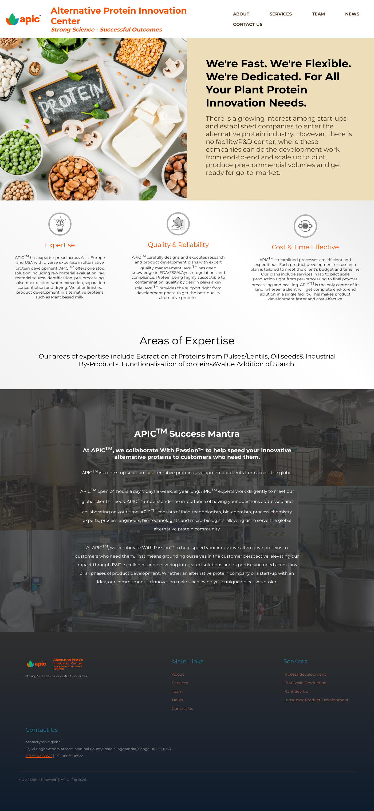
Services (281, 14)
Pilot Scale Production (305, 682)
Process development (305, 674)
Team (318, 14)
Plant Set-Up (296, 691)
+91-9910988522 (38, 756)
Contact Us (247, 24)
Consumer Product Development (316, 700)
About (241, 14)
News (352, 14)
